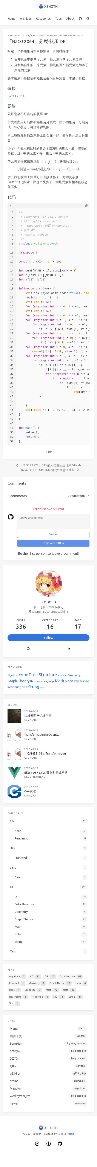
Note (69, 681)
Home (11, 18)
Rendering (14, 687)
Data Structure (43, 674)
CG (21, 675)
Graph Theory (18, 681)
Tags (58, 18)
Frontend (62, 675)
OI (27, 35)
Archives (26, 18)
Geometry (74, 675)
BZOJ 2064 (16, 96)
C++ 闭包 (30, 791)
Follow (48, 637)
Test (42, 687)
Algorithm (13, 675)
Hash (33, 681)
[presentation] (15, 149)
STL (25, 687)
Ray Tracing (81, 681)
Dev (26, 776)
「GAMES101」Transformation (45, 753)
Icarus (70, 1133)
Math (59, 681)
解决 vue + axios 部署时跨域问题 (46, 772)
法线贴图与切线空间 (37, 715)
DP (33, 35)
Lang (27, 795)
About (70, 18)
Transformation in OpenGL (41, 734)
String (33, 686)
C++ (35, 795)
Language (48, 681)
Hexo (39, 681)
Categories (43, 18)
